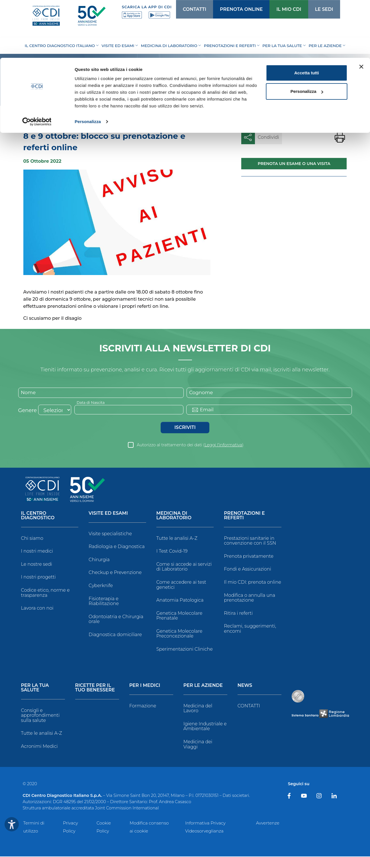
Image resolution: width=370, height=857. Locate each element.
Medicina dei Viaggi (197, 745)
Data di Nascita (92, 402)
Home (30, 118)
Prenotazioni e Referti (244, 516)
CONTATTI (249, 706)
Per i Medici (144, 686)
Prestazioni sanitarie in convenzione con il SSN (250, 541)
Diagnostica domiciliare (115, 635)
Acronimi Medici (39, 747)
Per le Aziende (203, 686)
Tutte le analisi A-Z (176, 539)
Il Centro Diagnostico (38, 516)
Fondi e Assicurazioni (247, 570)
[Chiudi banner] (361, 9)
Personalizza (88, 63)
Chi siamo (32, 539)
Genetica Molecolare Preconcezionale (179, 634)
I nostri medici (37, 552)
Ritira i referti (238, 613)
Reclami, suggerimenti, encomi (250, 629)
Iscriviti (184, 428)
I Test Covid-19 (172, 552)
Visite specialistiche (110, 534)
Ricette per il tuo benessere (95, 688)
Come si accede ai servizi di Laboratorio (184, 567)
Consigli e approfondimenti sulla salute (40, 716)
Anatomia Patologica (180, 600)
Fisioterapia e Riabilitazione (104, 602)
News (49, 118)
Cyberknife (101, 586)
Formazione (142, 706)
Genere (27, 411)
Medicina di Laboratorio (173, 516)
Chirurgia (99, 560)
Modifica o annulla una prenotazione (249, 598)
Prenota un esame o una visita (294, 163)
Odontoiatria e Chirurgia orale (116, 619)
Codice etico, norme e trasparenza (45, 593)
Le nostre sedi (36, 564)
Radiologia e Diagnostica (117, 547)
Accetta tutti (306, 15)
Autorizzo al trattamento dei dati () (190, 445)
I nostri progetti (38, 578)
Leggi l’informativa (223, 445)
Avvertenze (267, 823)
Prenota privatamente (248, 556)
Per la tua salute (35, 688)
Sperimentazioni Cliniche (184, 649)
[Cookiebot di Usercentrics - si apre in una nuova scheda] (37, 64)
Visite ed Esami (108, 514)
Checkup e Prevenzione (115, 573)
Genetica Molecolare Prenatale (179, 616)
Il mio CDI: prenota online (252, 582)
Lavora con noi (37, 608)
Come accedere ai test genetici (181, 585)
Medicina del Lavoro (197, 709)
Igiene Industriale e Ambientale (205, 727)
